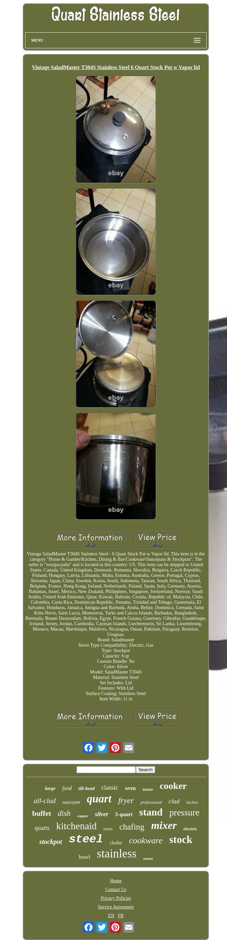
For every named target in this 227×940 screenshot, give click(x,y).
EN (111, 915)
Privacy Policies (116, 898)
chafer (116, 842)
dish (64, 813)
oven (130, 788)
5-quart (123, 814)
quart (99, 799)
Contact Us (115, 889)
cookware (146, 840)
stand (151, 812)
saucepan (71, 802)
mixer (164, 825)
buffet (41, 813)
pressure (184, 812)
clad (174, 801)
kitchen (192, 802)
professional (151, 802)
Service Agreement (116, 906)
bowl (84, 857)
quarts (42, 828)
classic (109, 787)
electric (190, 828)
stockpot (50, 841)
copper (82, 816)
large (50, 788)
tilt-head (86, 788)
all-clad (45, 801)
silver (101, 814)
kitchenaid (76, 826)
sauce (148, 789)
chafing (132, 826)
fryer (126, 800)
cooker (173, 786)
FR (121, 915)
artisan (148, 858)
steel (86, 839)
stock (180, 839)
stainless (117, 853)
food (67, 788)
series (107, 829)
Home (115, 880)
